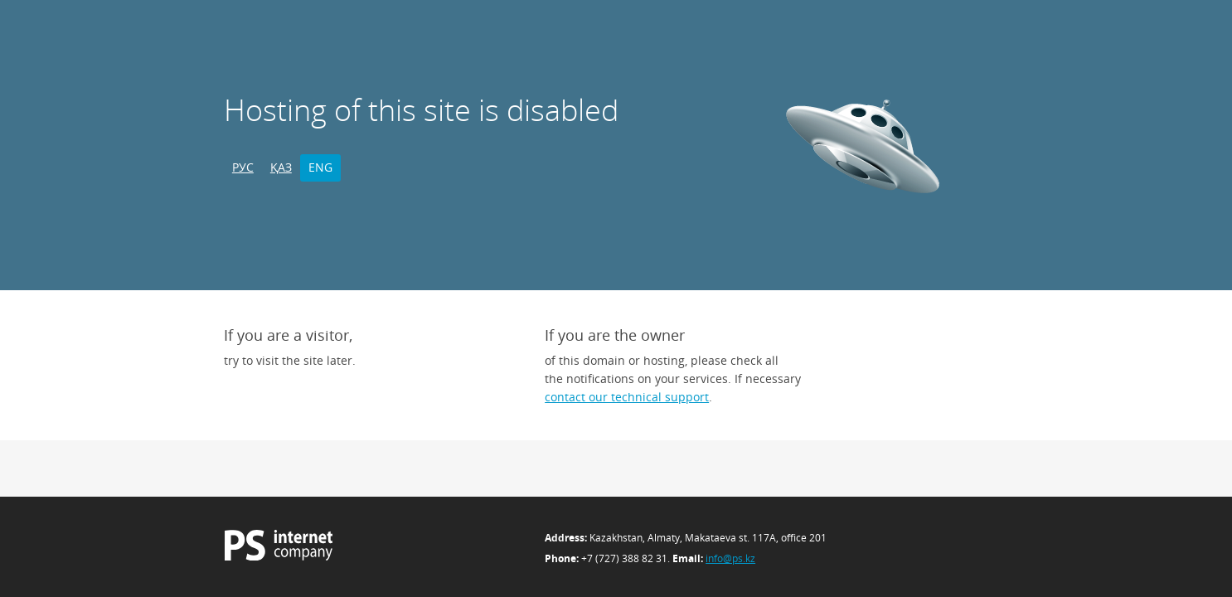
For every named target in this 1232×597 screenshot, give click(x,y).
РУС (243, 167)
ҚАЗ (281, 167)
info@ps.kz (730, 558)
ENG (320, 167)
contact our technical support (627, 397)
